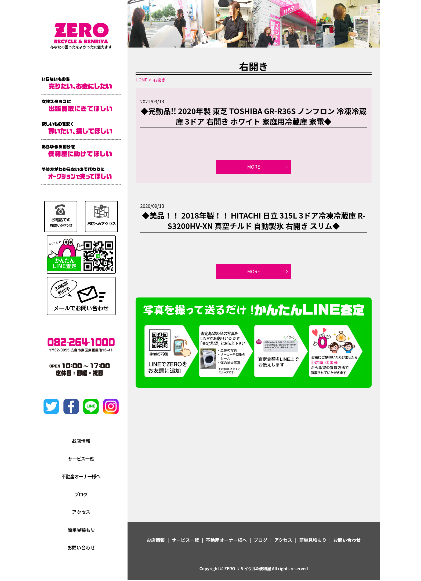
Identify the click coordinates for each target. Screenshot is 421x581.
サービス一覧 (185, 541)
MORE (253, 167)
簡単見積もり (312, 541)
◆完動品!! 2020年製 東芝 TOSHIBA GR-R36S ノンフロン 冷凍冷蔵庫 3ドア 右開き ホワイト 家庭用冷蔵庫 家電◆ (253, 116)
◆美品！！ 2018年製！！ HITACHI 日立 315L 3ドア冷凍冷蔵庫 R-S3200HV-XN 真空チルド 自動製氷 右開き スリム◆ (253, 221)
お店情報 (156, 541)
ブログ (260, 541)
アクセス (283, 541)
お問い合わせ (347, 541)
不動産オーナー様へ (226, 541)
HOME (141, 79)
